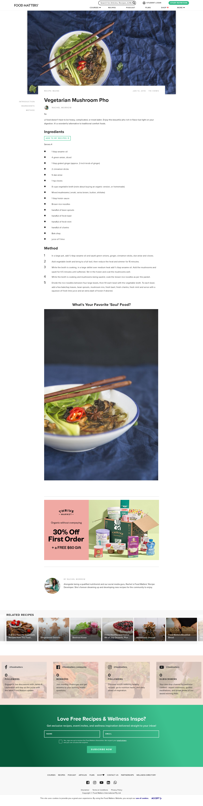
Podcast (130, 8)
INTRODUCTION (27, 102)
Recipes (112, 8)
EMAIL (108, 734)
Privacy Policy (116, 790)
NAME (49, 734)
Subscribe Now (101, 749)
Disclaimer (85, 790)
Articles (83, 775)
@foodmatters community (74, 667)
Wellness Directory (146, 775)
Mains (56, 91)
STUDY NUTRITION (178, 3)
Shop (165, 8)
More (180, 8)
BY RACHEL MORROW (74, 579)
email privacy (121, 740)
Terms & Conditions (100, 790)
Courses (94, 8)
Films (148, 8)
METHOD (30, 110)
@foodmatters (16, 667)
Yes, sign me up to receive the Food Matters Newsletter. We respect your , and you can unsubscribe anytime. (95, 741)
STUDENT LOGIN (151, 3)
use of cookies (142, 798)
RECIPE (47, 91)
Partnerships (127, 775)
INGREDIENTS (28, 106)
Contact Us (112, 775)
